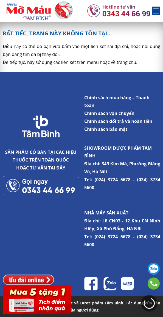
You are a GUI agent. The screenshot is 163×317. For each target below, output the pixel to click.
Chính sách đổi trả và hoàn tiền (118, 121)
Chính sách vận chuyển (109, 113)
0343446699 (154, 284)
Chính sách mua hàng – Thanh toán (117, 102)
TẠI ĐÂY (56, 168)
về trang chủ (123, 62)
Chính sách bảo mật (105, 129)
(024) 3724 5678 (113, 180)
